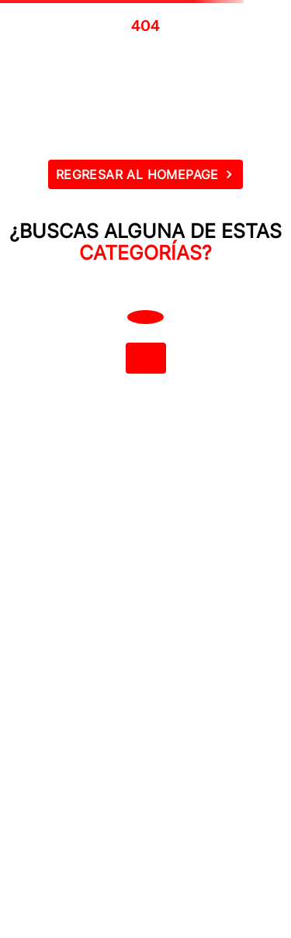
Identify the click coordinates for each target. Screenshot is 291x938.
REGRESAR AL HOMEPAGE (137, 174)
